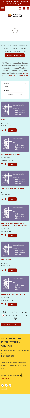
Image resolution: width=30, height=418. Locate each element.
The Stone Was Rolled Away (12, 189)
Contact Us (5, 379)
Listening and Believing (10, 154)
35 (19, 315)
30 (3, 315)
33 (13, 315)
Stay (3, 120)
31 (6, 315)
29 (26, 312)
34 (16, 315)
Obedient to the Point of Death (14, 294)
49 (27, 315)
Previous (4, 312)
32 (10, 315)
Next (15, 318)
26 (16, 312)
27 (19, 312)
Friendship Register (14, 55)
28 (23, 312)
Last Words (6, 260)
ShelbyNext (4, 389)
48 (23, 315)
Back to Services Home (11, 324)
